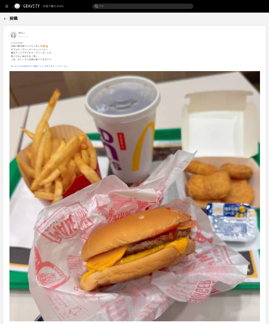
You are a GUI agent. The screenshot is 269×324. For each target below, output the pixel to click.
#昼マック (72, 66)
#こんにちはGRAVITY (55, 66)
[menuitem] (17, 18)
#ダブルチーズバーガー (90, 66)
